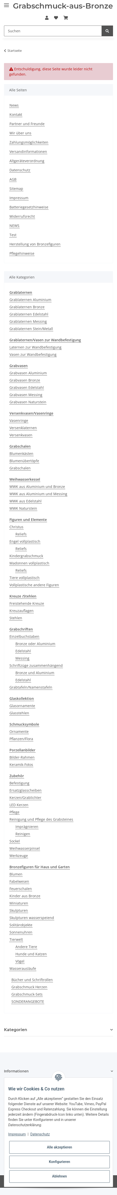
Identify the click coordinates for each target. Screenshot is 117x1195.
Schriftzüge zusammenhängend (36, 665)
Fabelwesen (19, 881)
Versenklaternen (23, 427)
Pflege (14, 812)
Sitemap (16, 188)
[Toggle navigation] (6, 3)
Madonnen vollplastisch (29, 563)
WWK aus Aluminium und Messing (38, 493)
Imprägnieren (26, 826)
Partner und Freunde (27, 123)
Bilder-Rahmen (22, 757)
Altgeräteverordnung (26, 160)
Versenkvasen (20, 435)
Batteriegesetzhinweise (28, 207)
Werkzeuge (18, 855)
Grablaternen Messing (28, 321)
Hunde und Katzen (31, 954)
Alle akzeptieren (59, 1147)
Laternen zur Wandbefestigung (35, 347)
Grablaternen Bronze (27, 307)
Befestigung (19, 783)
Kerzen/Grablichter (25, 797)
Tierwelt (16, 939)
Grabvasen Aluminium (28, 373)
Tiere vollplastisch (24, 577)
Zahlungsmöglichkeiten (28, 142)
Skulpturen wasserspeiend (31, 917)
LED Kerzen (18, 804)
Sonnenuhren (20, 932)
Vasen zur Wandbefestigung (33, 354)
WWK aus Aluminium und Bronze (37, 486)
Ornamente (19, 731)
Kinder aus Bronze (24, 895)
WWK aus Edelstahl (25, 501)
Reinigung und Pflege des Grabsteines (41, 819)
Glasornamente (22, 705)
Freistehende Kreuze (26, 603)
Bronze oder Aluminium (35, 643)
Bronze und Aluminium (34, 672)
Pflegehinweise (21, 253)
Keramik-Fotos (21, 764)
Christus (16, 526)
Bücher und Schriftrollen (32, 979)
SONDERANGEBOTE (27, 1001)
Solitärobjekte (20, 925)
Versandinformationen (28, 151)
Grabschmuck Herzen (29, 987)
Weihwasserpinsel (24, 848)
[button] (46, 18)
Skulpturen (18, 910)
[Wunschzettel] (56, 18)
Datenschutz (19, 170)
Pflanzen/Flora (21, 738)
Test (12, 234)
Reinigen (22, 833)
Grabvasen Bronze (24, 380)
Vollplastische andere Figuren (34, 584)
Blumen (15, 874)
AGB (12, 179)
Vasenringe (18, 420)
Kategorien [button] (15, 1029)
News (14, 105)
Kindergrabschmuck (26, 555)
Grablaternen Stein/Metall (31, 328)
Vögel (19, 961)
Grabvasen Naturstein (27, 402)
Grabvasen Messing (25, 394)
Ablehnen (59, 1176)
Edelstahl (23, 651)
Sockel (14, 841)
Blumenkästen (21, 453)
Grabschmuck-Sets (27, 994)
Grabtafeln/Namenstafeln (30, 687)
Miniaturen (18, 903)
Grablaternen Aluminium (30, 299)
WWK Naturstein (23, 508)
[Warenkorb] (66, 18)
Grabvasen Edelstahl (26, 387)
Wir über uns (20, 133)
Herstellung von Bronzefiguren (34, 244)
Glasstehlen (19, 713)
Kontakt (15, 114)
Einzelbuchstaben (24, 636)
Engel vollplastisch (24, 541)
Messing (22, 658)
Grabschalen (20, 468)
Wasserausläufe (22, 968)
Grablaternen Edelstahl (28, 314)
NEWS (14, 225)
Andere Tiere (26, 946)
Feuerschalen (20, 888)
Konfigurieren (59, 1162)
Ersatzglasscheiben (25, 790)
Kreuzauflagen (21, 610)
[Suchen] (53, 31)
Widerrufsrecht (22, 216)
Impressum (18, 197)
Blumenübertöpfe (24, 460)
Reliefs (21, 534)
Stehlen (15, 618)
